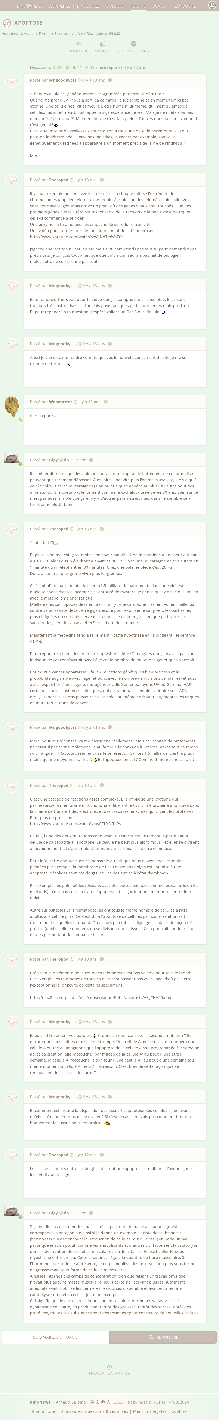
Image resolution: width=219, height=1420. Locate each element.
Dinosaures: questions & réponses (94, 1411)
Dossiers (115, 6)
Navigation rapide (109, 1370)
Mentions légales (150, 1411)
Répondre (103, 47)
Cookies (179, 1411)
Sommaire (78, 47)
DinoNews (29, 6)
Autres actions (133, 47)
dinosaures (88, 6)
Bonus (158, 6)
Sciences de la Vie (69, 33)
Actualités (59, 6)
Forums (45, 33)
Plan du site (184, 6)
